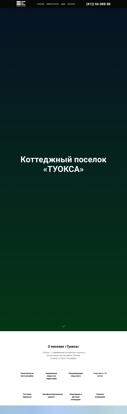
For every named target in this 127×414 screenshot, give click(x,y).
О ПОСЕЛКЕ (40, 4)
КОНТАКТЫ (71, 4)
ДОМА (63, 4)
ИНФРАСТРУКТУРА (53, 4)
